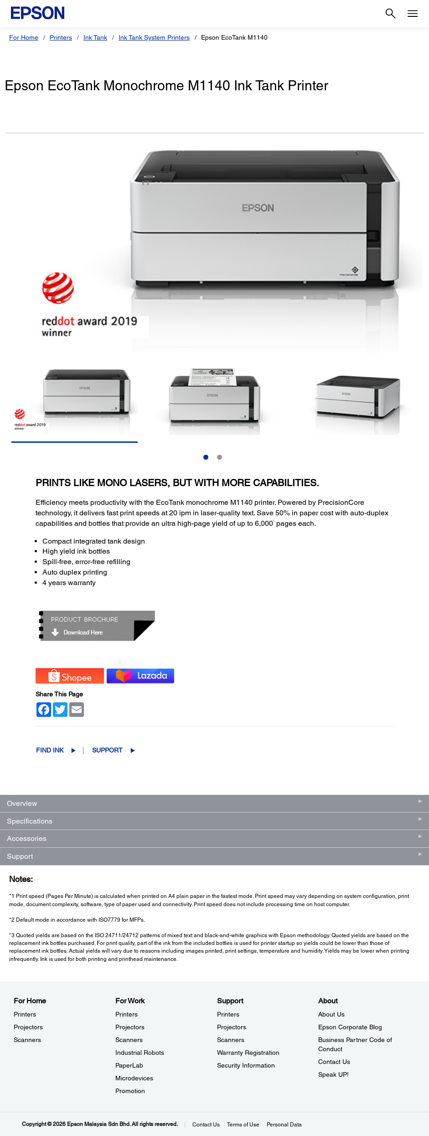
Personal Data (284, 1124)
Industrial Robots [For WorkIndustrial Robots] (139, 1052)
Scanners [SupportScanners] (230, 1039)
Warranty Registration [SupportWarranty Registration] (248, 1052)
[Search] (390, 13)
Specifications (29, 821)
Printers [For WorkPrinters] (126, 1014)
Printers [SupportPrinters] (228, 1014)
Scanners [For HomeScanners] (27, 1039)
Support (107, 750)
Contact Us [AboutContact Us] (334, 1061)
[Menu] (412, 13)
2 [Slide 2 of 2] (219, 457)
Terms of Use (243, 1124)
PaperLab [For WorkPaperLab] (129, 1065)
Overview (22, 803)
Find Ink (49, 750)
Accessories (27, 838)
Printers (61, 37)
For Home (23, 37)
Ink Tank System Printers (154, 37)
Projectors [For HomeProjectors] (28, 1027)
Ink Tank (95, 37)
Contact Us (206, 1124)
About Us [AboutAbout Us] (331, 1014)
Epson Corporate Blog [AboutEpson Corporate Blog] (350, 1027)
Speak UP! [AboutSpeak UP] (333, 1074)
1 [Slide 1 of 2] (205, 457)
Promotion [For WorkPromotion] (130, 1091)
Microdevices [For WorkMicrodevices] (134, 1078)
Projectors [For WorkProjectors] (130, 1027)
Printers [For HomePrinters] (25, 1014)
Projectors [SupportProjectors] (231, 1027)
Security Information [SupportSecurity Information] (246, 1065)
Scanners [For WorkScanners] (129, 1039)
